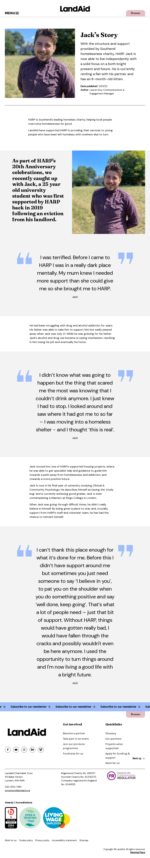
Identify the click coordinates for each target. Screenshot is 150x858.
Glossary (110, 733)
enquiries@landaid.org (17, 790)
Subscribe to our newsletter (27, 707)
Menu (12, 13)
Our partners (113, 738)
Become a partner (74, 733)
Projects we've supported (114, 746)
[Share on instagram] (24, 750)
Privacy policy (42, 840)
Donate (135, 13)
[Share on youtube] (16, 750)
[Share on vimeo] (41, 750)
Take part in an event (76, 738)
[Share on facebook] (8, 750)
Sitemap (83, 840)
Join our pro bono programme (74, 746)
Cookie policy (26, 840)
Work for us (112, 763)
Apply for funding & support (117, 755)
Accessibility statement (64, 840)
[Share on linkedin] (32, 750)
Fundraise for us (73, 753)
